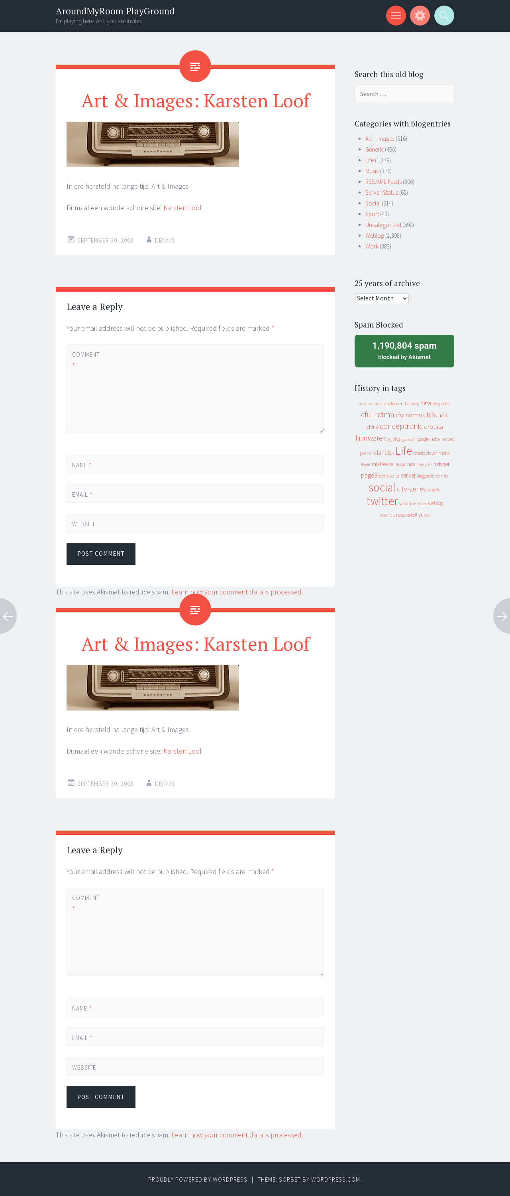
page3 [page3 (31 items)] (369, 475)
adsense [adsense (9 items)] (366, 404)
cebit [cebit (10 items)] (445, 404)
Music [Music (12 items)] (400, 464)
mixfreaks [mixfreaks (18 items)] (382, 464)
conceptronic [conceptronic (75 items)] (401, 426)
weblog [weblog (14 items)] (435, 503)
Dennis (165, 240)
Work (372, 246)
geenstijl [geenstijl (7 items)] (409, 439)
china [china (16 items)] (372, 427)
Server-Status (381, 192)
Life (369, 160)
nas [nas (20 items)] (411, 464)
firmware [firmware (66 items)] (369, 438)
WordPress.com (335, 1179)
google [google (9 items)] (423, 439)
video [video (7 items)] (422, 503)
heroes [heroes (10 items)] (447, 439)
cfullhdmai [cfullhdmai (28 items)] (409, 415)
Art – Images (379, 138)
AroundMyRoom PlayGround (115, 11)
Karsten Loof (182, 207)
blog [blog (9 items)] (436, 404)
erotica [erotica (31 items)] (433, 426)
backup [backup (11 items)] (412, 404)
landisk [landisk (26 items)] (385, 452)
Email (82, 494)
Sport (372, 214)
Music (372, 171)
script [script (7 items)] (395, 476)
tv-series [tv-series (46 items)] (414, 489)
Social (373, 203)
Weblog (374, 235)
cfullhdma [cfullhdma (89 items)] (377, 414)
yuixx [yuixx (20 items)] (424, 514)
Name (82, 465)
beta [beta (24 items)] (425, 403)
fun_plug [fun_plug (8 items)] (392, 439)
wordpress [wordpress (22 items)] (392, 514)
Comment (85, 360)
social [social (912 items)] (382, 487)
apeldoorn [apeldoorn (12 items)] (394, 404)
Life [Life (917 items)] (403, 450)
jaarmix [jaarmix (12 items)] (368, 453)
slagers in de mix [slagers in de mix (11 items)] (432, 476)
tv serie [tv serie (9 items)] (434, 490)
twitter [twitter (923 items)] (382, 500)
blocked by (404, 350)
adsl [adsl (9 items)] (378, 404)
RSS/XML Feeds (383, 182)
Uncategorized (383, 225)
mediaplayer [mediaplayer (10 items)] (425, 453)
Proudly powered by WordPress (197, 1179)
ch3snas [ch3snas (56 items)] (435, 414)
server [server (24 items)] (408, 475)
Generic (374, 149)
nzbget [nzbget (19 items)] (441, 464)
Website (84, 524)
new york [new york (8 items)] (424, 464)
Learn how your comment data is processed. (237, 591)
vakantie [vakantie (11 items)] (407, 503)
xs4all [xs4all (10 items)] (411, 515)
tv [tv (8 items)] (398, 490)
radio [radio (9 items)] (383, 476)
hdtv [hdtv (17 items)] (435, 438)
